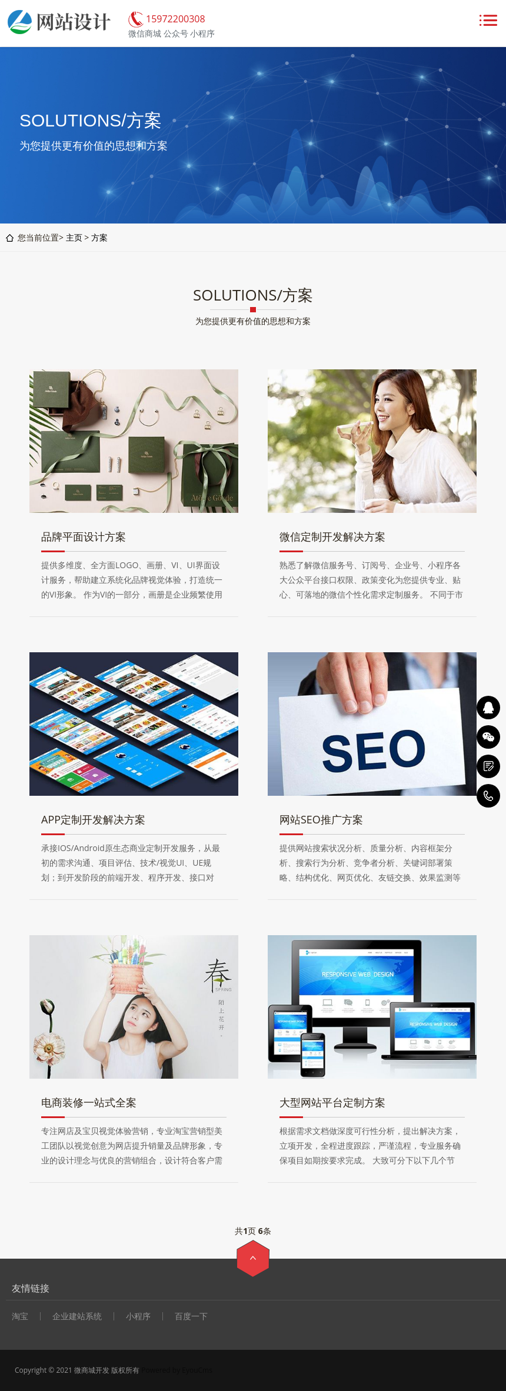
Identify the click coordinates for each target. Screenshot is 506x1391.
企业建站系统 (77, 1316)
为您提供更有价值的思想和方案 (253, 320)
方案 (99, 237)
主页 (74, 237)
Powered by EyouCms (175, 1370)
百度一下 (191, 1316)
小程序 (138, 1316)
